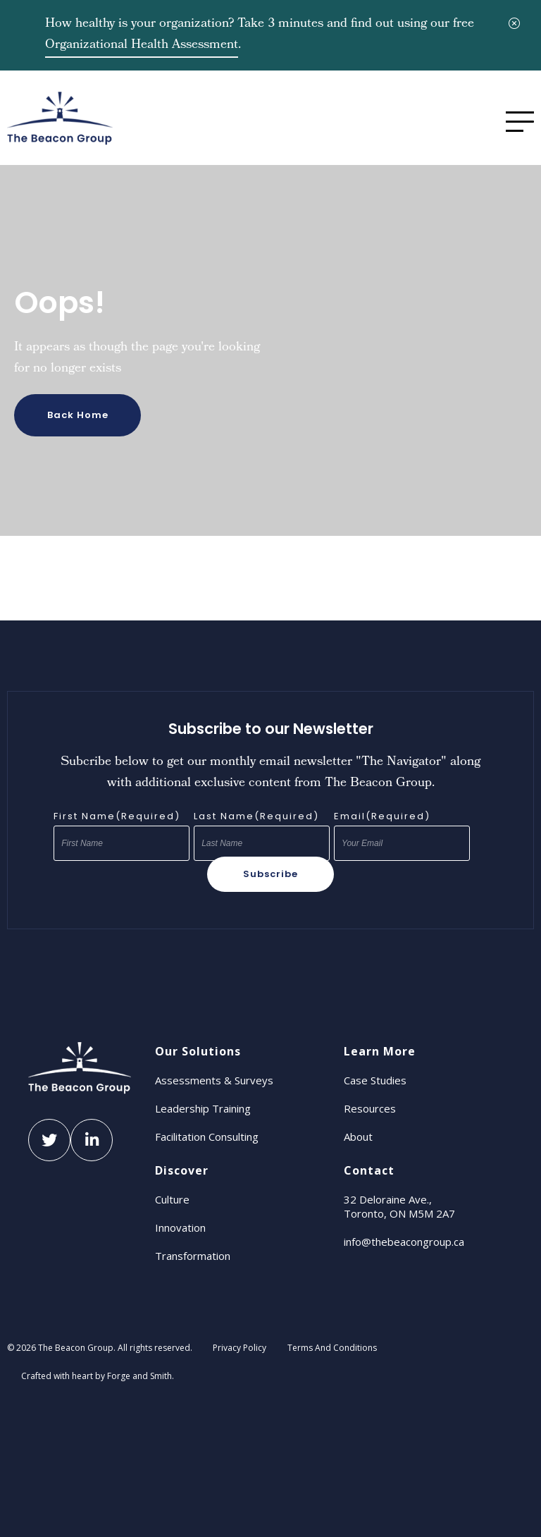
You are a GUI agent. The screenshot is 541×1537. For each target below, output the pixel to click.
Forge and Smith (139, 1376)
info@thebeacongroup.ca (404, 1242)
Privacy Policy (239, 1348)
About (358, 1136)
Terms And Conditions (332, 1348)
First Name (117, 817)
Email (382, 817)
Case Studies (375, 1080)
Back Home (77, 415)
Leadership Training (203, 1108)
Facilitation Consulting (207, 1136)
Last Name (256, 817)
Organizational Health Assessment (141, 45)
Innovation (180, 1227)
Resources (370, 1108)
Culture (172, 1199)
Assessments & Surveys (214, 1080)
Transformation (192, 1256)
